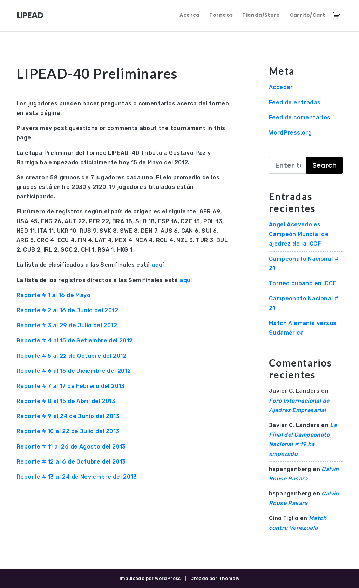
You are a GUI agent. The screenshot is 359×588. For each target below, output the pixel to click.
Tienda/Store (261, 15)
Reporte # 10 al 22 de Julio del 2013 (67, 431)
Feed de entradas (294, 102)
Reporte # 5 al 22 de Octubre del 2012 (71, 356)
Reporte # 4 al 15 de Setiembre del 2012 (74, 340)
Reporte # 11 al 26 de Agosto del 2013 (71, 446)
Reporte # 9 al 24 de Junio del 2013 (68, 416)
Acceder (281, 87)
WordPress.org (290, 132)
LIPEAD (30, 15)
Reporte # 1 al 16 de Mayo (53, 295)
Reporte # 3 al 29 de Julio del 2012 (66, 325)
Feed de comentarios (300, 117)
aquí (157, 264)
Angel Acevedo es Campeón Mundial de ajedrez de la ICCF (298, 234)
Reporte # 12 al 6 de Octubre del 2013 (71, 461)
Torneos (221, 15)
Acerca (189, 15)
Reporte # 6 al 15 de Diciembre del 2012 (73, 371)
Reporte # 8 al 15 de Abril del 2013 (65, 401)
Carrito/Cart (307, 15)
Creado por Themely (214, 578)
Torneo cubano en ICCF (302, 283)
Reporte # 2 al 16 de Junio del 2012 (67, 310)
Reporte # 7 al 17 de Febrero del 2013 (70, 386)
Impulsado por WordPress (150, 578)
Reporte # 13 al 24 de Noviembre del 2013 (76, 476)
